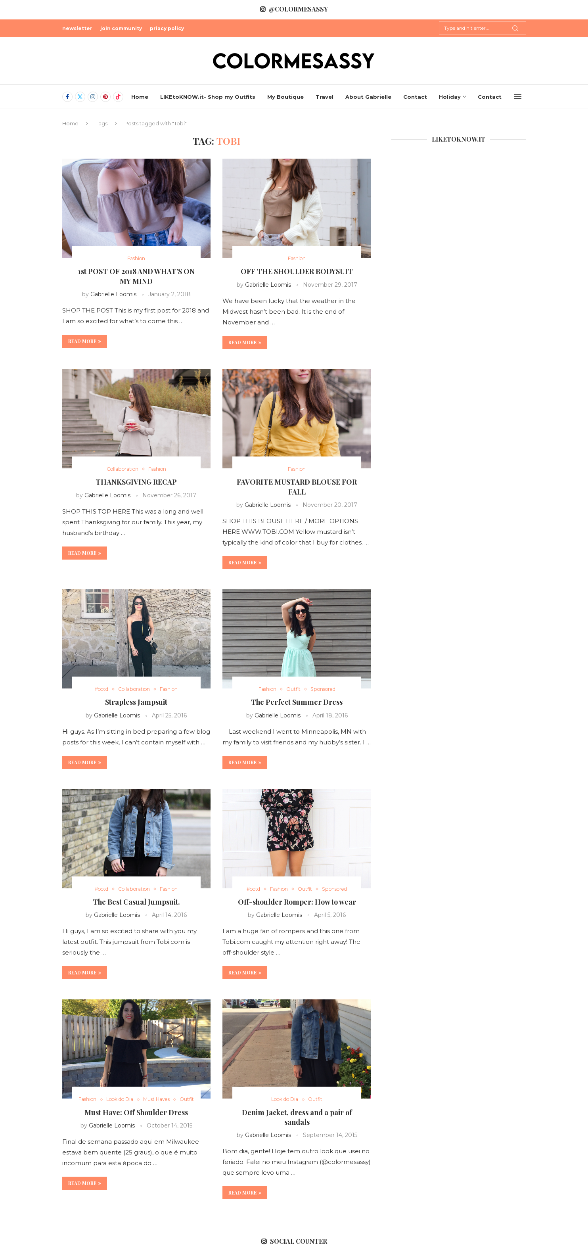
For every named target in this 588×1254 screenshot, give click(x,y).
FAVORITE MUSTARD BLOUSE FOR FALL (297, 487)
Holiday (450, 97)
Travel (324, 97)
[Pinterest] (105, 97)
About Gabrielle (368, 97)
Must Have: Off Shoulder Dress (136, 1122)
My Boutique (285, 97)
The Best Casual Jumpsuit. (136, 904)
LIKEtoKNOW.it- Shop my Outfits (207, 97)
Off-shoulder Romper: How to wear (297, 904)
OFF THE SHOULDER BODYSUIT (297, 272)
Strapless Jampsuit (136, 703)
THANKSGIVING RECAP (136, 482)
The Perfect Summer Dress (297, 703)
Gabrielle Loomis (113, 294)
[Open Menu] (517, 96)
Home (139, 97)
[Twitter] (80, 97)
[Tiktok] (118, 97)
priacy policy (167, 28)
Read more (84, 341)
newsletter (77, 28)
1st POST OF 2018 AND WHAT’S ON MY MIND (136, 276)
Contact (415, 97)
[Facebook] (67, 97)
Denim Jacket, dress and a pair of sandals (297, 1119)
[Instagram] (93, 97)
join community (121, 28)
